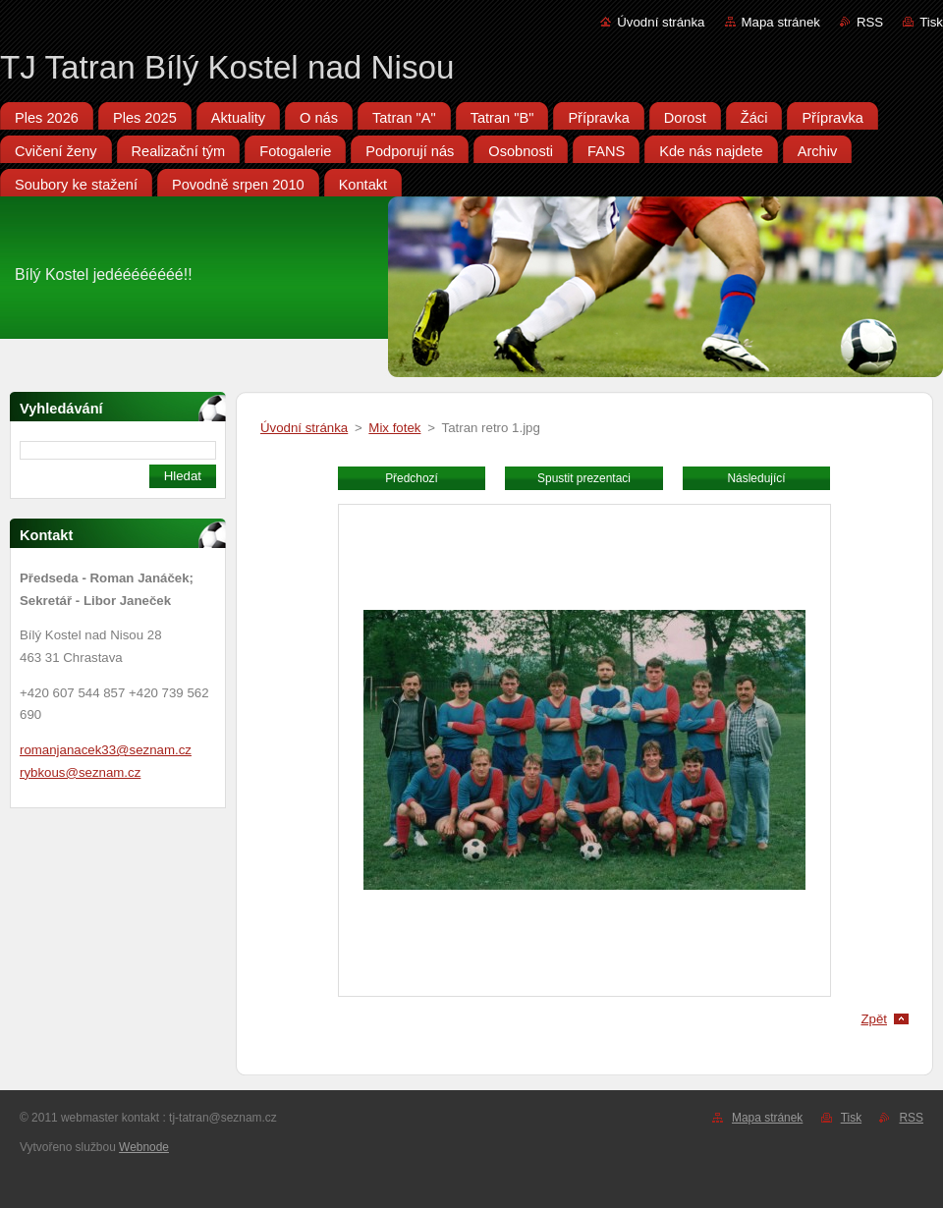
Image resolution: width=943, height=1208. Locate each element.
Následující (756, 478)
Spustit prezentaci (584, 478)
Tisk (931, 22)
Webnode (144, 1147)
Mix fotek (394, 427)
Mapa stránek (781, 22)
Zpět (873, 1019)
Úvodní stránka (660, 22)
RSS (870, 22)
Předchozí (411, 478)
